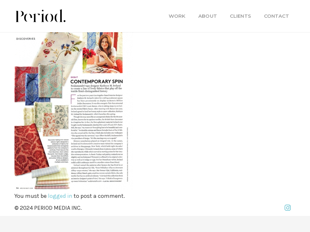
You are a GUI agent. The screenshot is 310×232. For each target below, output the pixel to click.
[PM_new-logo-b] (40, 16)
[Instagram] (287, 208)
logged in (60, 195)
